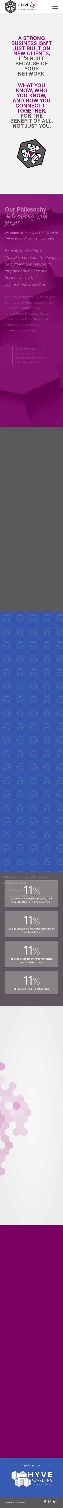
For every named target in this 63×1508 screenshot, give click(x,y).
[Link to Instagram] (50, 1501)
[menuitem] (53, 7)
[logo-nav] (26, 7)
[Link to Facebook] (45, 1501)
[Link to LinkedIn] (55, 1501)
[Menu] (53, 7)
